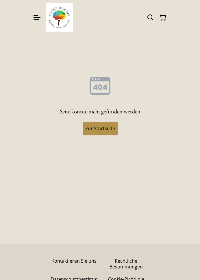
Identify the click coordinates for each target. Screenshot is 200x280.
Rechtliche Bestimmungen (126, 264)
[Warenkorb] (163, 17)
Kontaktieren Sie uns (74, 261)
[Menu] (37, 17)
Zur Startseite (100, 128)
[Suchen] (150, 17)
